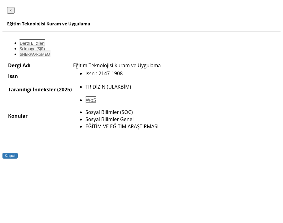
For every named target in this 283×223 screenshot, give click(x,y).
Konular (18, 115)
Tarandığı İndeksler (32, 89)
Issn (13, 76)
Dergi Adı (19, 65)
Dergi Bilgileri (32, 43)
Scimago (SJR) (32, 48)
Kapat (10, 155)
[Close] (11, 10)
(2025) (64, 89)
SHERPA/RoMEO (35, 54)
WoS (91, 100)
